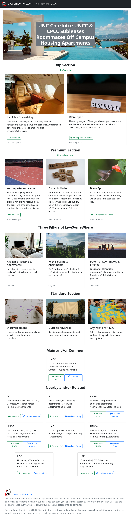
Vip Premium (42, 3)
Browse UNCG (15, 444)
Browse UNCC (56, 377)
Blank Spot (14, 214)
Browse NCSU (98, 414)
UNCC (54, 3)
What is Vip (65, 70)
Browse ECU (56, 416)
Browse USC (24, 473)
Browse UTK (87, 473)
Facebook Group (73, 377)
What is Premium (65, 155)
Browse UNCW (98, 444)
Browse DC (14, 416)
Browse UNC (56, 446)
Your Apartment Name (81, 137)
